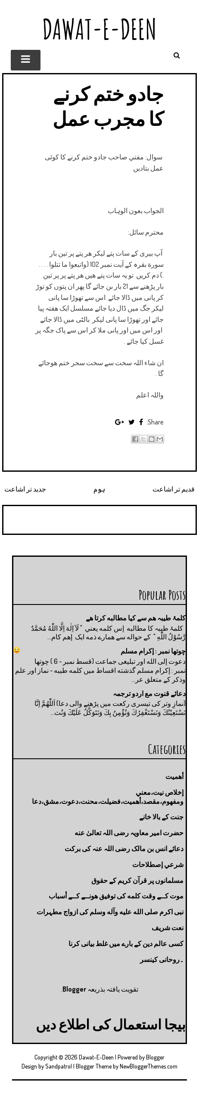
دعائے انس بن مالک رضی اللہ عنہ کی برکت (124, 848)
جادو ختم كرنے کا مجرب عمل (108, 106)
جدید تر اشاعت (25, 489)
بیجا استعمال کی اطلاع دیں (111, 1024)
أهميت (174, 776)
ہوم (99, 489)
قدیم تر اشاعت (173, 489)
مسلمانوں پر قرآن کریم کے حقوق (137, 880)
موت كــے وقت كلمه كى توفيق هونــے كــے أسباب (116, 895)
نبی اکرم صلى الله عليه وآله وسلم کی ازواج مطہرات (110, 911)
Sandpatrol (58, 1066)
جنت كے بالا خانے (161, 816)
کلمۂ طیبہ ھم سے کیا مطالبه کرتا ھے (136, 618)
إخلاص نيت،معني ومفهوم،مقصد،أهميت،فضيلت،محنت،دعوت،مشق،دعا (107, 797)
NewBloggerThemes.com (148, 1066)
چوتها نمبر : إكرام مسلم (153, 651)
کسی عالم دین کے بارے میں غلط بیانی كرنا (125, 943)
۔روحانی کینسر (161, 959)
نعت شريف (167, 927)
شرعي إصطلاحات (157, 864)
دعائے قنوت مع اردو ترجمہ (149, 693)
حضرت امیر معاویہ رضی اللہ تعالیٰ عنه (129, 832)
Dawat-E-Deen (99, 29)
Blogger (74, 989)
